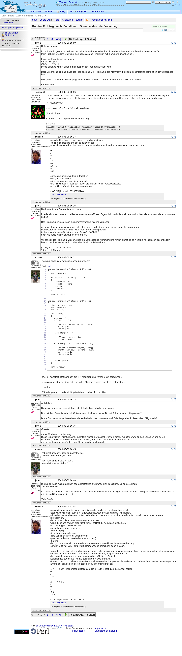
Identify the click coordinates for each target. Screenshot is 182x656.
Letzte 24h (45, 20)
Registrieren (18, 28)
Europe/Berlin (7, 23)
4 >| (58, 39)
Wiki (72, 11)
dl (50, 267)
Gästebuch (98, 11)
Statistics (8, 35)
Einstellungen (10, 33)
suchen (79, 20)
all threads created (54, 647)
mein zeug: (55, 196)
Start (4, 15)
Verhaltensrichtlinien (101, 20)
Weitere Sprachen (25, 15)
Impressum (100, 650)
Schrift (176, 5)
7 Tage (55, 20)
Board (11, 15)
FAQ (79, 11)
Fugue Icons (78, 652)
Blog (61, 11)
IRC (86, 11)
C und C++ (40, 15)
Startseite (35, 11)
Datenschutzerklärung (106, 652)
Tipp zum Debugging (67, 2)
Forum (48, 11)
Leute (63, 196)
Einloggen (7, 27)
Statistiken (67, 20)
